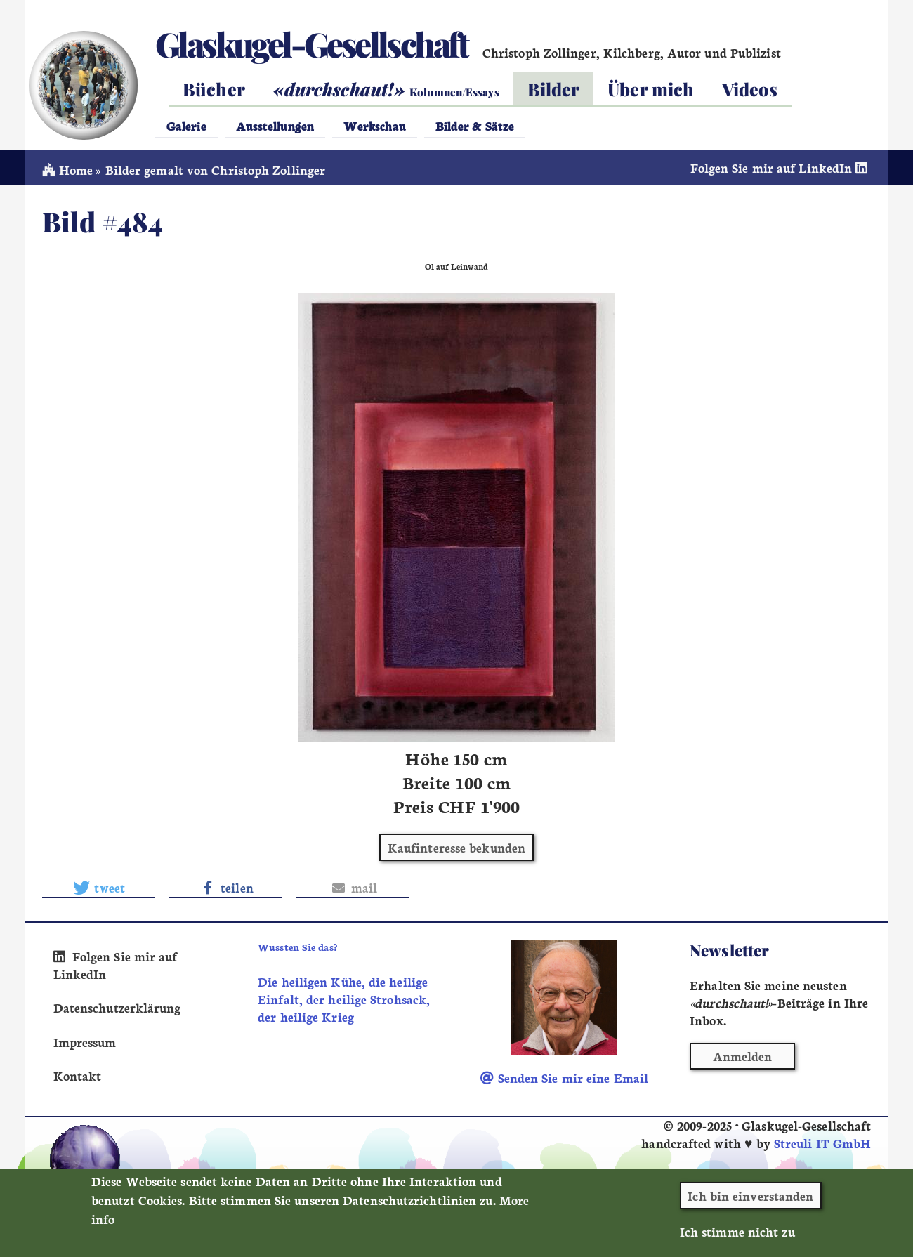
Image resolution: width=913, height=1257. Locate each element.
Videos (749, 88)
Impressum (85, 1042)
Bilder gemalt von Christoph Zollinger (215, 169)
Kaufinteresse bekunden (456, 847)
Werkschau (374, 125)
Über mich (650, 88)
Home (67, 169)
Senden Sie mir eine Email (564, 1077)
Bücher (214, 88)
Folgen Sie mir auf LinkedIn (781, 167)
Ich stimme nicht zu (737, 1239)
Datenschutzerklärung (117, 1007)
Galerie (186, 125)
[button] (98, 887)
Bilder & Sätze (474, 125)
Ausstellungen (275, 125)
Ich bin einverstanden (750, 1203)
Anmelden (743, 1056)
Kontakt (77, 1075)
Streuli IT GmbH (822, 1143)
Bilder (553, 88)
